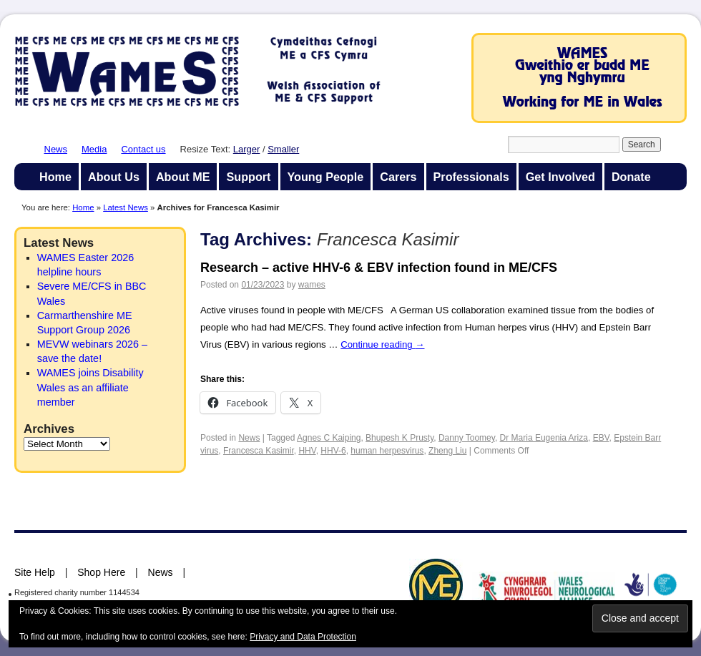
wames (311, 285)
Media (94, 149)
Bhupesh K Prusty (399, 438)
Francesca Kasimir (258, 451)
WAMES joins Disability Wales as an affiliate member (90, 387)
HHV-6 (332, 451)
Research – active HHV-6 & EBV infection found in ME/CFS (378, 267)
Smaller (283, 149)
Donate (631, 176)
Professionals (471, 176)
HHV (306, 451)
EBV (601, 438)
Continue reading (382, 344)
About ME (183, 176)
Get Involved (560, 176)
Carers (398, 176)
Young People (326, 176)
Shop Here (101, 572)
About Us (113, 176)
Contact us (143, 149)
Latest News (125, 207)
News (56, 149)
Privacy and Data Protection (303, 637)
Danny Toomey (466, 438)
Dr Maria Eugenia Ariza (544, 438)
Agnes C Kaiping (329, 438)
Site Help (34, 572)
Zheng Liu (447, 451)
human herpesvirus (386, 451)
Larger (246, 149)
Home (55, 176)
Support (248, 176)
